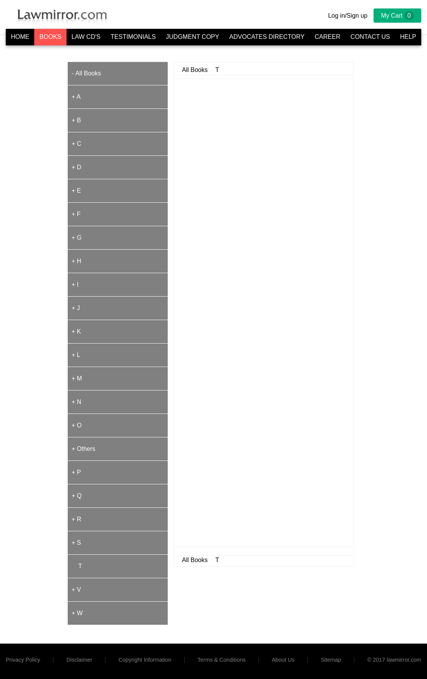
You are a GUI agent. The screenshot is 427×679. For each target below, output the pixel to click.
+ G (77, 237)
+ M (77, 378)
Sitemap (331, 660)
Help (408, 36)
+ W (77, 613)
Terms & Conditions (222, 660)
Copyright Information (145, 660)
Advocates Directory (267, 36)
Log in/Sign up (347, 15)
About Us (283, 660)
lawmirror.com (404, 660)
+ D (76, 167)
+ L (76, 355)
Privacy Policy (23, 660)
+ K (76, 331)
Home (20, 36)
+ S (76, 542)
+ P (76, 472)
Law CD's (86, 36)
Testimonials (133, 36)
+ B (76, 120)
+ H (76, 261)
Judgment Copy (192, 36)
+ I (75, 284)
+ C (76, 143)
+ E (76, 190)
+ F (76, 214)
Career (327, 36)
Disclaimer (79, 660)
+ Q (77, 495)
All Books (88, 73)
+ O (77, 425)
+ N (76, 402)
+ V (76, 589)
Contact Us (370, 36)
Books (51, 36)
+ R (76, 519)
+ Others (83, 448)
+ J (76, 308)
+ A (76, 96)
